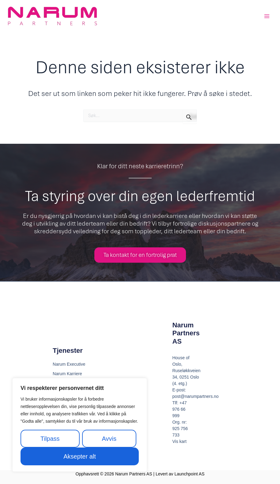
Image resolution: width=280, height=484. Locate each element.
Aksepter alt (79, 456)
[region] (79, 425)
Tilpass (50, 438)
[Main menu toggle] (266, 16)
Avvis (109, 438)
